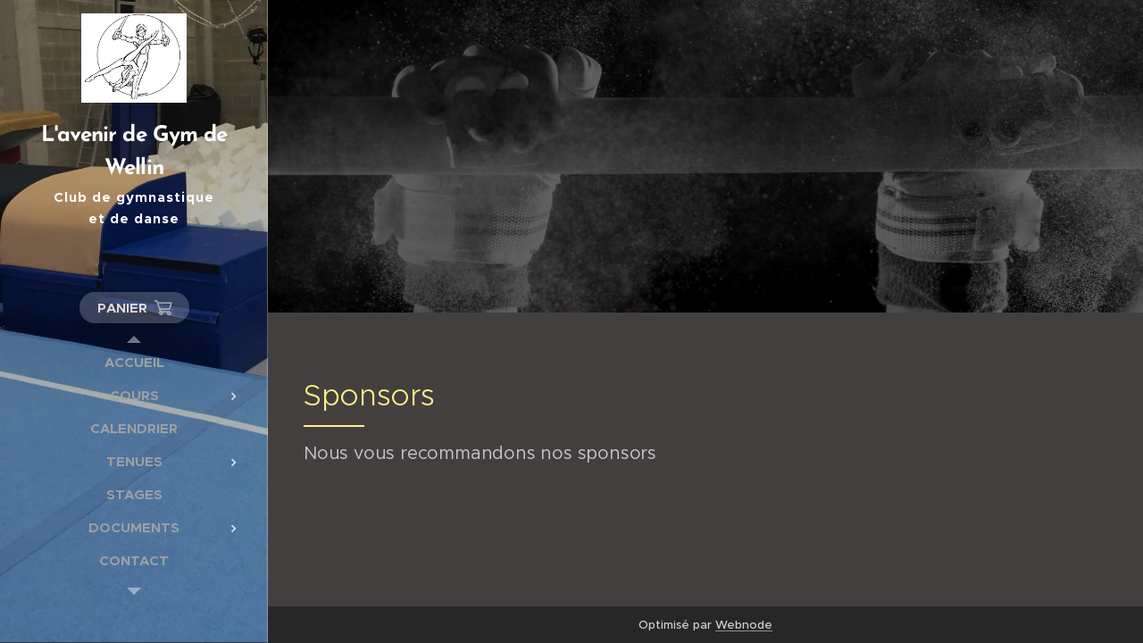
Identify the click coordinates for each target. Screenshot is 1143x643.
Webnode (743, 624)
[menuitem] (134, 362)
